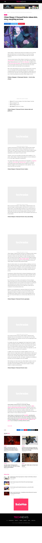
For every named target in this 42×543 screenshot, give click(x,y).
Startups (33, 520)
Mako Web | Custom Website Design (24, 522)
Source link (10, 425)
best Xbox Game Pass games (14, 63)
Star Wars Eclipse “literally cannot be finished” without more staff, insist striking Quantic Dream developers (12, 466)
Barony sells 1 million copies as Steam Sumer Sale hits (30, 465)
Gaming (5, 446)
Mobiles (25, 520)
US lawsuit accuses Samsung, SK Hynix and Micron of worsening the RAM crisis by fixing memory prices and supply (30, 449)
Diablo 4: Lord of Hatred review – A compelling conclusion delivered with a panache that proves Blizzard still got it (11, 449)
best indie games (26, 61)
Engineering (11, 520)
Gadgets (16, 520)
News (29, 520)
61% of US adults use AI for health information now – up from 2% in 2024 (22, 487)
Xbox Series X (15, 162)
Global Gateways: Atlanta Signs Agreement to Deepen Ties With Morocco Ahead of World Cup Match (23, 477)
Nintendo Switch (23, 162)
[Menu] (5, 1)
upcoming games (11, 60)
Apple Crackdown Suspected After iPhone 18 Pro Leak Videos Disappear (21, 482)
